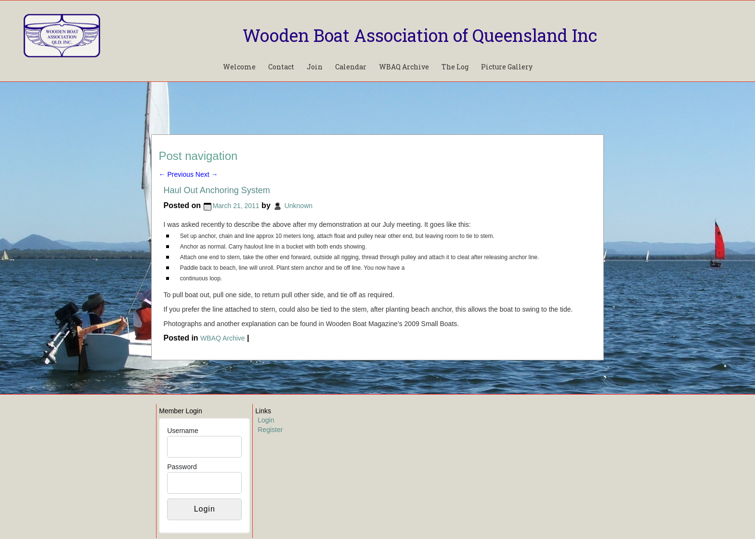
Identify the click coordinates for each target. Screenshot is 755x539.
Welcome (239, 66)
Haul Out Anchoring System (217, 190)
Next (206, 174)
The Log (455, 66)
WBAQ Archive (404, 66)
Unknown (298, 206)
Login (266, 420)
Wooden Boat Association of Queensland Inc (420, 35)
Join (315, 66)
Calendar (350, 66)
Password (181, 467)
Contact (281, 66)
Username (182, 430)
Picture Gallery (507, 66)
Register (270, 430)
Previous (176, 174)
